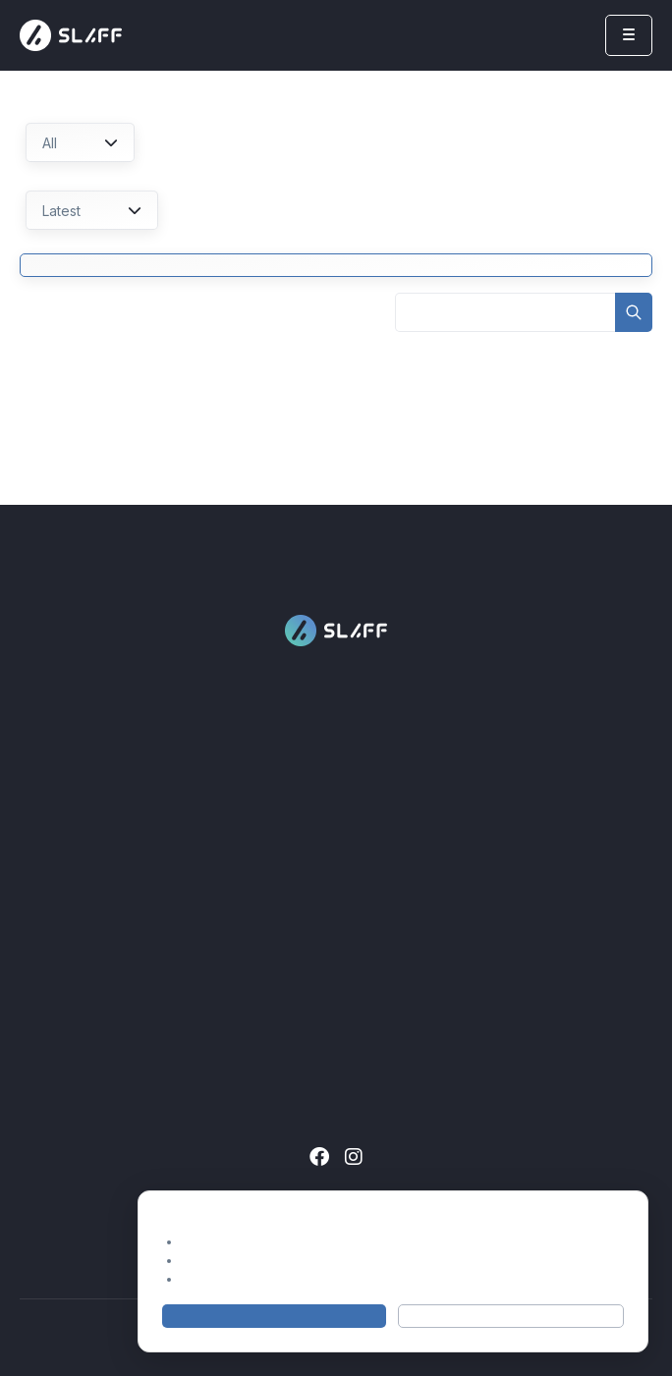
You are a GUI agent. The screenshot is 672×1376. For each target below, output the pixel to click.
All (80, 143)
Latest (91, 210)
